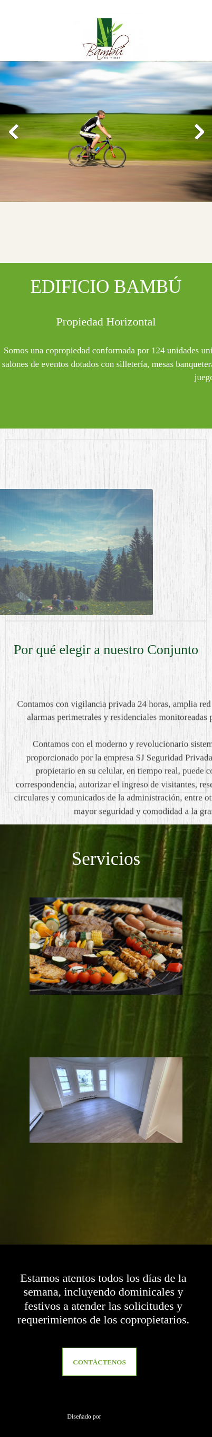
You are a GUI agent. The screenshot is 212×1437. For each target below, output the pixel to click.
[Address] (128, 1396)
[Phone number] (78, 1396)
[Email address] (103, 1396)
